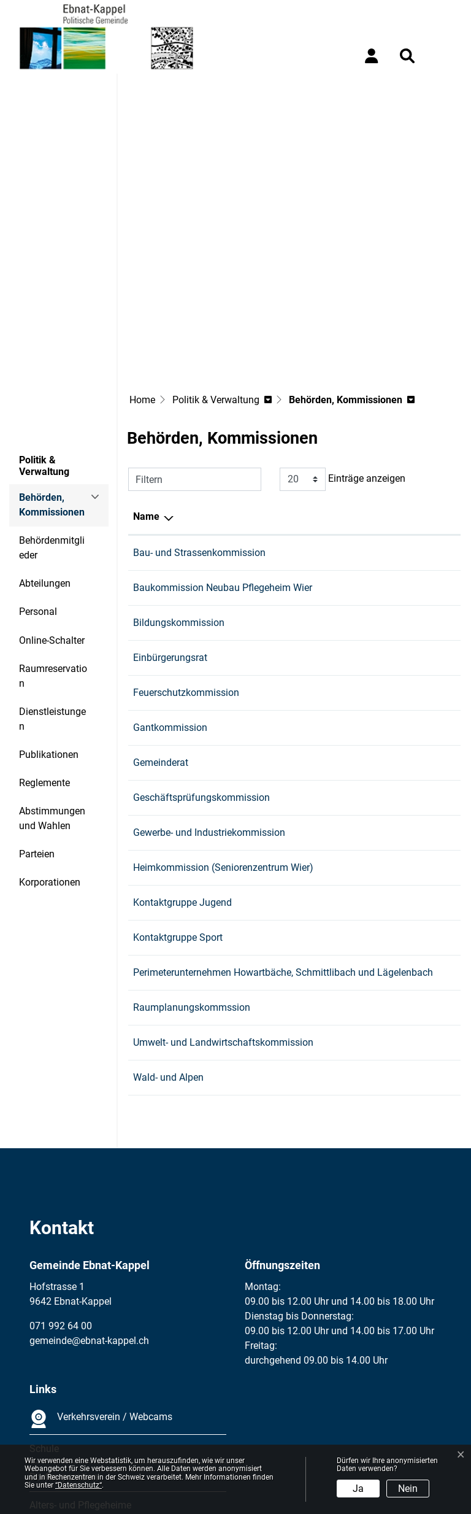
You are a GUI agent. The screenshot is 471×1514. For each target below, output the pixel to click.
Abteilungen (45, 473)
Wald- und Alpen (168, 967)
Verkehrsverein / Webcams (100, 1308)
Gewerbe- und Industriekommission (209, 722)
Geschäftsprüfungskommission (201, 687)
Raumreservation (53, 565)
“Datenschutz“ (78, 1485)
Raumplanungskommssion (191, 897)
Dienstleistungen (52, 608)
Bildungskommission (178, 512)
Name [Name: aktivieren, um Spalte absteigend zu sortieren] (146, 406)
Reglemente (44, 672)
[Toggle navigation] (443, 56)
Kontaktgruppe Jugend (182, 792)
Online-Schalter (52, 530)
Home (142, 289)
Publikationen (48, 644)
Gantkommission (170, 617)
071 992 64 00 (60, 1215)
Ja (358, 1488)
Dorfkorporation (63, 1366)
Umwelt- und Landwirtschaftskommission (223, 932)
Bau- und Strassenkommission (199, 442)
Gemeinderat (160, 652)
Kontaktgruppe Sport (178, 827)
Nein (408, 1488)
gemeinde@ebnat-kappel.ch (89, 1230)
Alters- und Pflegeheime (80, 1394)
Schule (44, 1338)
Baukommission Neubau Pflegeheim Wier (222, 477)
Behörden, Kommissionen (52, 398)
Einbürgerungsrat (170, 547)
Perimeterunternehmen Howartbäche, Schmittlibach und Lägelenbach (283, 862)
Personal (38, 501)
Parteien (37, 743)
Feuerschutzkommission (186, 582)
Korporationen (49, 772)
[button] (409, 56)
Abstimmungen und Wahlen (52, 708)
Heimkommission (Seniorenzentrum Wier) (223, 757)
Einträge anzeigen (342, 368)
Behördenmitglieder (52, 437)
